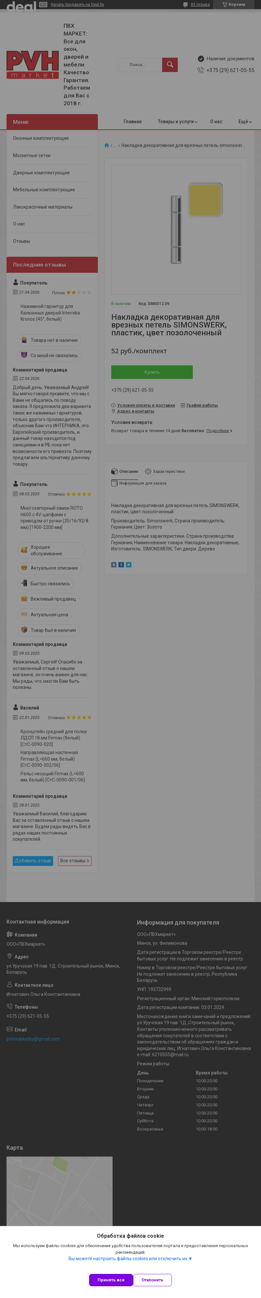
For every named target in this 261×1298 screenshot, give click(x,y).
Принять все (111, 1279)
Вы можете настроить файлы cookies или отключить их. (128, 1258)
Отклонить (152, 1279)
